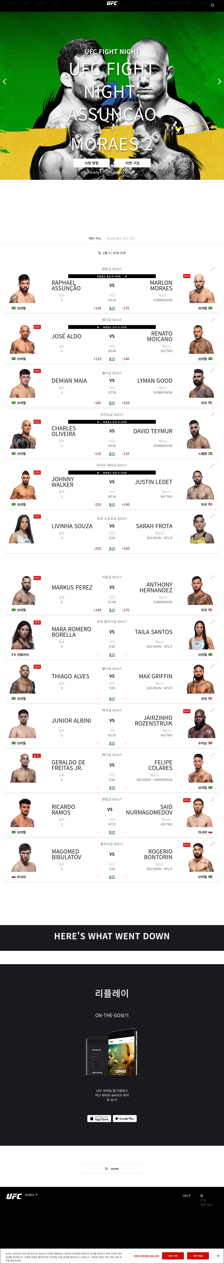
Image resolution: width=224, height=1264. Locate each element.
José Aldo (66, 336)
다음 (218, 82)
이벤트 (10, 13)
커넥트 (162, 13)
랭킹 (23, 13)
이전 (6, 82)
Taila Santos (153, 632)
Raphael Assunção (66, 285)
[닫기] (218, 1256)
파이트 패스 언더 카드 (121, 238)
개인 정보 (206, 1204)
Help (187, 1195)
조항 (203, 1200)
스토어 (204, 13)
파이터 (38, 13)
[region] (112, 1256)
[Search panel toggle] (213, 13)
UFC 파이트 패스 (183, 13)
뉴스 (51, 13)
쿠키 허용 (197, 1255)
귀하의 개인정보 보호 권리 (146, 1255)
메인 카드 (95, 238)
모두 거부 (173, 1255)
